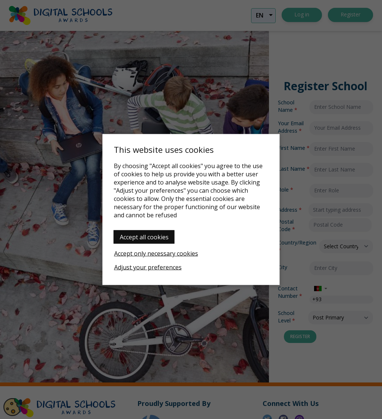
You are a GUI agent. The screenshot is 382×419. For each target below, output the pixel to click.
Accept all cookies (144, 237)
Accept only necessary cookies (156, 253)
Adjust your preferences (148, 267)
